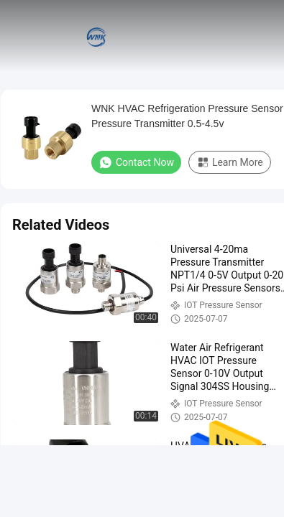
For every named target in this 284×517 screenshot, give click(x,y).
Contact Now (136, 162)
